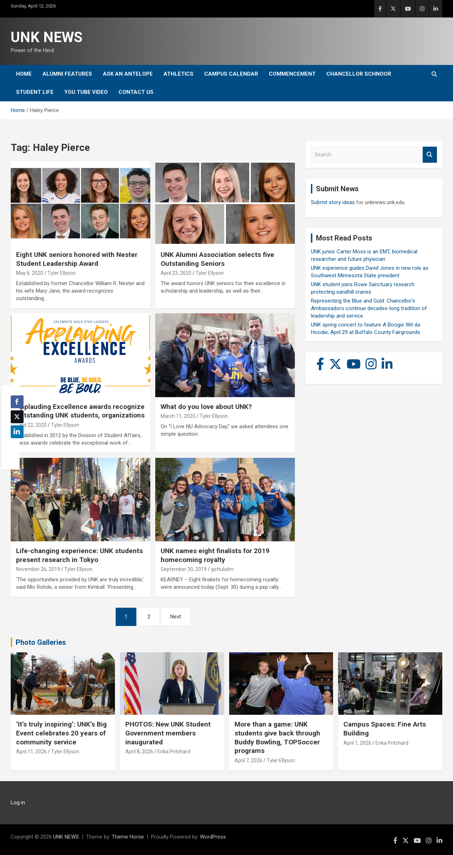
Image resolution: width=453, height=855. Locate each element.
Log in (18, 802)
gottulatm (222, 569)
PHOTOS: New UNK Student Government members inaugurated (168, 733)
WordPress (213, 837)
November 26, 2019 (38, 569)
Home (24, 74)
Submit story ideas (333, 202)
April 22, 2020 (31, 425)
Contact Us (136, 92)
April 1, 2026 (357, 743)
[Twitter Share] (17, 416)
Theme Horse (128, 837)
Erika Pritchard (173, 751)
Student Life (35, 92)
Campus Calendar (231, 74)
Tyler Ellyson (61, 273)
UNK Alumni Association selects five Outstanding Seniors (217, 259)
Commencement (292, 74)
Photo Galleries (41, 642)
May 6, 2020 (29, 273)
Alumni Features (67, 74)
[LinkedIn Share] (17, 431)
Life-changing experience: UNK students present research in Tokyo (79, 555)
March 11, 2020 (178, 416)
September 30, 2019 (184, 569)
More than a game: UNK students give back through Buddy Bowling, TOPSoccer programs (277, 737)
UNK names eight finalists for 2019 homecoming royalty (215, 555)
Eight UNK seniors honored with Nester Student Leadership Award (76, 259)
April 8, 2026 (139, 751)
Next (175, 616)
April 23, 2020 (176, 273)
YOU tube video (86, 92)
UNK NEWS (46, 37)
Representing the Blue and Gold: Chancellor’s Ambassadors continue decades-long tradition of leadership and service (369, 308)
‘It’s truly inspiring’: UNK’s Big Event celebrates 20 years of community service (61, 733)
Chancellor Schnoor (358, 74)
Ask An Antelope (128, 74)
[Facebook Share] (17, 401)
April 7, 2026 (248, 760)
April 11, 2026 (31, 751)
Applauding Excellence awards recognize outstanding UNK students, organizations (80, 411)
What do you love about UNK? (206, 407)
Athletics (178, 74)
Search (430, 155)
